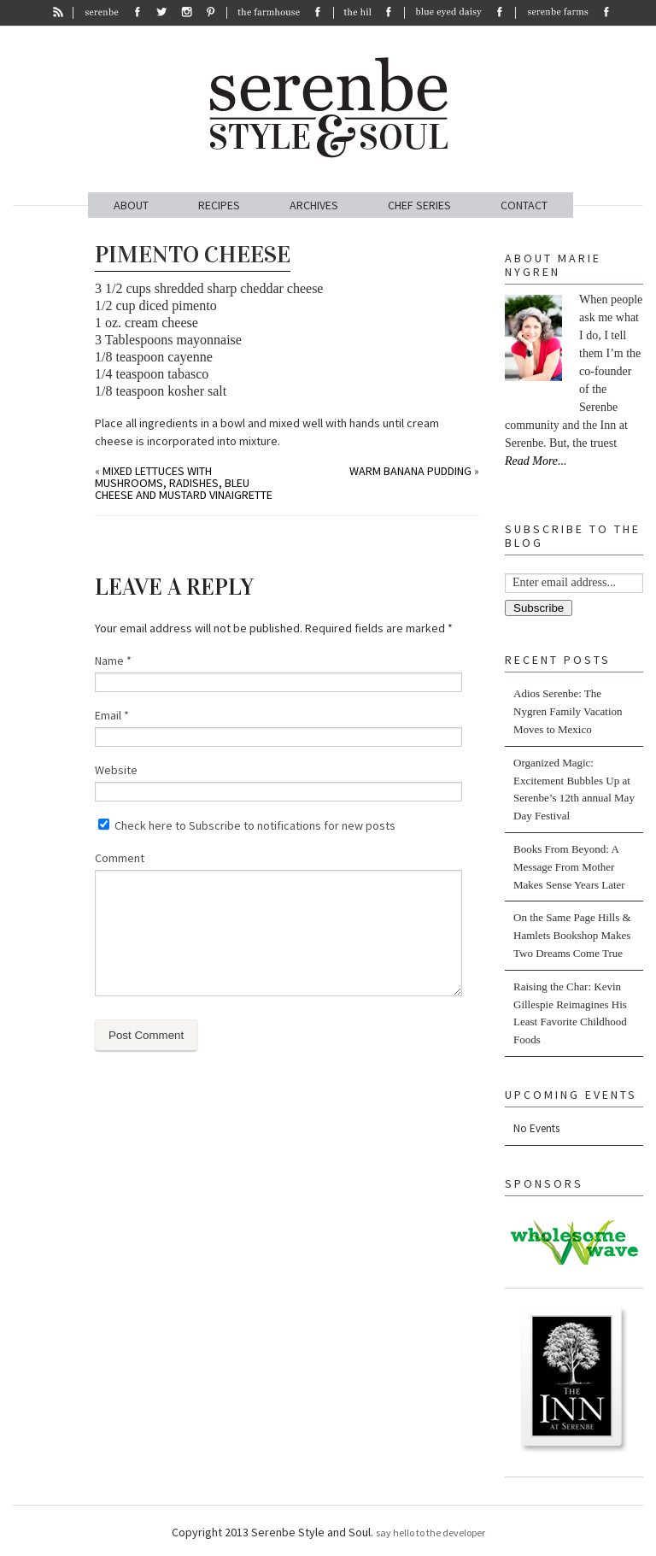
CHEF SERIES (419, 205)
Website (116, 770)
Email (112, 715)
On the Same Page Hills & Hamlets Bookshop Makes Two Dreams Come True (572, 935)
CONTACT (524, 205)
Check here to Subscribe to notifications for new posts (246, 825)
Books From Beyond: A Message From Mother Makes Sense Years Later (569, 867)
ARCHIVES (314, 205)
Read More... (536, 461)
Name (113, 660)
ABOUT (131, 205)
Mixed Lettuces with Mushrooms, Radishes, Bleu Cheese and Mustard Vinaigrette (183, 482)
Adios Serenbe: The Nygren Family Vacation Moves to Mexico (568, 711)
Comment (119, 858)
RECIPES (219, 205)
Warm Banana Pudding (410, 471)
